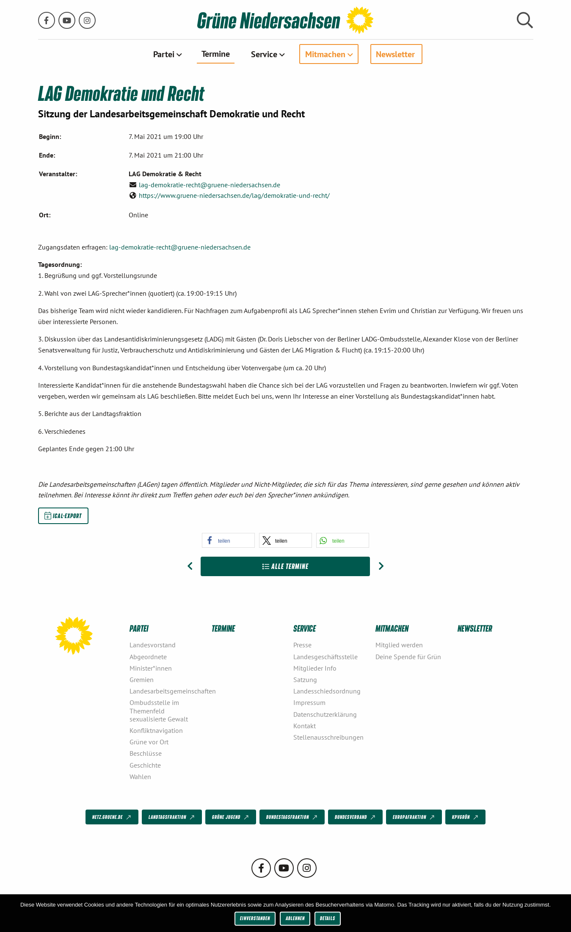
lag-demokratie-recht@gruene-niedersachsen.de (209, 184)
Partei (163, 53)
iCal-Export (63, 515)
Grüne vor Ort (149, 742)
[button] (228, 540)
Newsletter (395, 53)
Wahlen (140, 776)
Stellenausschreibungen (328, 737)
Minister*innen (151, 668)
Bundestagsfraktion (292, 817)
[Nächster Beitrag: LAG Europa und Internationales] (381, 566)
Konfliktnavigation (156, 730)
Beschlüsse (146, 753)
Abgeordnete (148, 656)
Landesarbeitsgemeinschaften (167, 691)
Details (327, 918)
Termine (215, 53)
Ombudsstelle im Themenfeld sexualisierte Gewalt (159, 710)
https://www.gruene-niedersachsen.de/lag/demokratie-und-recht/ (234, 195)
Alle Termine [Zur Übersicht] (285, 566)
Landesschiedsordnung (327, 691)
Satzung (305, 679)
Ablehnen (295, 918)
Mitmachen (325, 53)
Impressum (309, 702)
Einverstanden (255, 918)
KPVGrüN (466, 817)
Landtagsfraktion (172, 817)
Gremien (142, 679)
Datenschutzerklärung (325, 714)
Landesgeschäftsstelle (325, 656)
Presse (302, 645)
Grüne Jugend (231, 817)
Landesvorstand (153, 645)
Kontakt (304, 725)
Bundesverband (356, 817)
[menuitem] (166, 54)
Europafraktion (414, 817)
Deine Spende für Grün (408, 656)
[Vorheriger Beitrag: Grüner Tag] (189, 566)
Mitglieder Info (315, 668)
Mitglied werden (399, 645)
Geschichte (145, 765)
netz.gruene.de (112, 817)
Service (264, 53)
